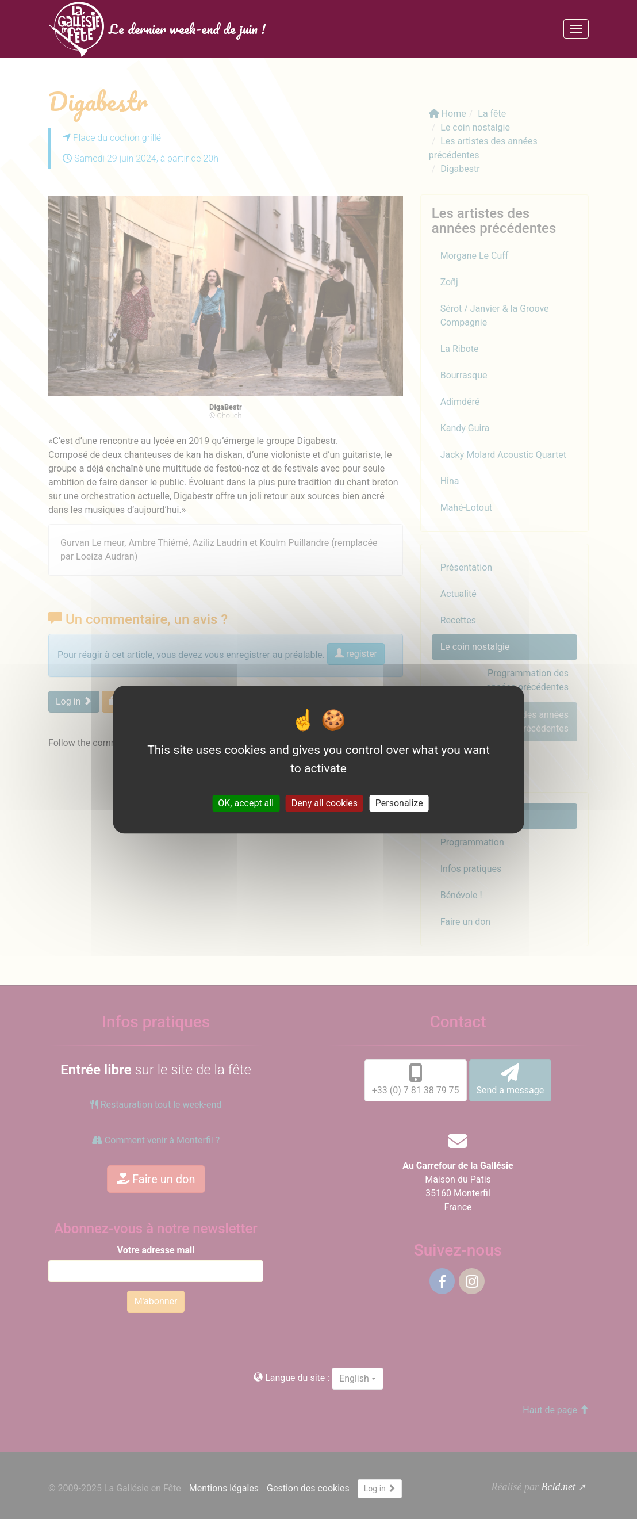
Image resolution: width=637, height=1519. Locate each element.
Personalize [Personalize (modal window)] (399, 803)
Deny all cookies (324, 803)
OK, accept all (246, 803)
